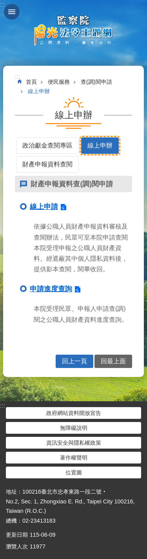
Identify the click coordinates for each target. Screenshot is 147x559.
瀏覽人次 (17, 546)
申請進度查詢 (51, 289)
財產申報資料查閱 (47, 164)
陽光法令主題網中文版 (74, 30)
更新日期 (17, 535)
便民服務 (59, 82)
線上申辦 (39, 91)
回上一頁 (74, 361)
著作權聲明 (73, 457)
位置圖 (73, 472)
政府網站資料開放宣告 (73, 413)
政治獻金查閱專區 (47, 145)
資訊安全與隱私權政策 (73, 443)
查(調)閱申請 (96, 82)
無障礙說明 (73, 428)
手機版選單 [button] (12, 12)
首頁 (31, 82)
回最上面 (113, 361)
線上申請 (44, 207)
